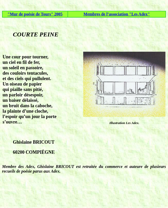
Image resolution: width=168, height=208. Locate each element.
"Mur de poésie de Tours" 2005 (35, 14)
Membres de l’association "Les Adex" (116, 14)
